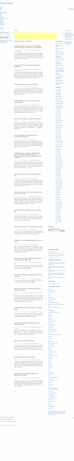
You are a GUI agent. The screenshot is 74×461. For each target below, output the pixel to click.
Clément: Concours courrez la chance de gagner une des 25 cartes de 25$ (28, 192)
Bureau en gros (50, 297)
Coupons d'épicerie (68, 36)
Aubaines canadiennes (36, 69)
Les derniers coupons (3, 41)
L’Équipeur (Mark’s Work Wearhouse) (54, 334)
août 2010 (57, 168)
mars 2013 (57, 117)
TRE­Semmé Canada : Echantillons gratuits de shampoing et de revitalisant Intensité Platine (56, 267)
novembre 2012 (58, 122)
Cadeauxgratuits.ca (51, 394)
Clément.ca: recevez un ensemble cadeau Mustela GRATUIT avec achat (27, 289)
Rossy (49, 370)
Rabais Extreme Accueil (7, 417)
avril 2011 (57, 154)
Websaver (50, 408)
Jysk (49, 332)
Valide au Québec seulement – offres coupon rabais (60, 83)
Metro (49, 348)
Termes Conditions (3, 421)
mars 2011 (57, 156)
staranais (25, 343)
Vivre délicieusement (51, 406)
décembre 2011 (58, 141)
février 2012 (58, 137)
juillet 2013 (57, 110)
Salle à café (2, 25)
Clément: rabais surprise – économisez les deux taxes (28, 226)
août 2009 (57, 189)
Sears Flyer (50, 412)
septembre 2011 (58, 146)
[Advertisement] (35, 32)
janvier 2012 (58, 139)
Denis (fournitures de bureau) (53, 312)
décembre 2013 (58, 101)
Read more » (26, 58)
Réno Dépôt (50, 367)
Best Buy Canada (51, 290)
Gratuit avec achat (59, 68)
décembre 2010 (58, 161)
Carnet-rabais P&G (51, 396)
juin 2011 (57, 151)
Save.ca (49, 403)
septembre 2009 (58, 187)
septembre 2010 (58, 166)
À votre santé (50, 391)
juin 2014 (57, 91)
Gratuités (15, 29)
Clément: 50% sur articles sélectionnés (24, 340)
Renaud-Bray (50, 365)
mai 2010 (57, 173)
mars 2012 (57, 135)
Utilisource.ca (50, 404)
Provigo (49, 360)
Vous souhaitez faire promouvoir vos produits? (56, 255)
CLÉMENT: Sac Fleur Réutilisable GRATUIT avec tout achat (28, 241)
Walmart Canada (51, 384)
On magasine (2, 21)
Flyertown (50, 317)
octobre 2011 (58, 144)
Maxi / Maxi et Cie (51, 346)
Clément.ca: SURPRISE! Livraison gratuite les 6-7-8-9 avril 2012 (28, 275)
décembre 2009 (58, 182)
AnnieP (24, 121)
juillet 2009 (57, 190)
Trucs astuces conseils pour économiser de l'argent (59, 77)
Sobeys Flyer (60, 412)
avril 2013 (57, 115)
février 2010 (58, 178)
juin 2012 (57, 130)
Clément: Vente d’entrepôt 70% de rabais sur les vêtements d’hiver (26, 323)
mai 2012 (57, 132)
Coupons (1, 19)
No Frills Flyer (55, 413)
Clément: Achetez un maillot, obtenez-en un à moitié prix (27, 210)
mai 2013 (57, 113)
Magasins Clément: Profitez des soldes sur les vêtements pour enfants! (26, 374)
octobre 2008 (58, 206)
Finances (1, 22)
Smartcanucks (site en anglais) (53, 283)
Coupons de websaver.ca (69, 33)
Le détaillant (2, 34)
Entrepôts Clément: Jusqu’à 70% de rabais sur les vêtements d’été (27, 101)
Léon (49, 339)
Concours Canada (32, 196)
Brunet (49, 295)
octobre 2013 (58, 105)
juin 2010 (57, 171)
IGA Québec (50, 327)
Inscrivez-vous (71, 8)
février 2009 (58, 199)
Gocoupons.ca (50, 401)
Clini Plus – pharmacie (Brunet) (53, 302)
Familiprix (50, 315)
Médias (13, 425)
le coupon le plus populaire (6, 40)
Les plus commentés (3, 42)
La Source (50, 336)
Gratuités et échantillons (4, 18)
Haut (73, 417)
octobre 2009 (58, 185)
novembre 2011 (58, 142)
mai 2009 (57, 194)
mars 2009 (57, 197)
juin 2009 (57, 192)
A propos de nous (9, 425)
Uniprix (49, 382)
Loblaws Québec (51, 341)
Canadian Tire (50, 300)
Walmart (1, 13)
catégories (2, 30)
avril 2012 (57, 134)
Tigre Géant (50, 379)
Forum (1, 9)
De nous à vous (51, 399)
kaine (49, 277)
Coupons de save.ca (68, 32)
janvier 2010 (58, 180)
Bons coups (2, 17)
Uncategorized (58, 80)
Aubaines (1, 27)
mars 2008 (57, 218)
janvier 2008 (58, 221)
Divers (35, 139)
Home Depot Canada (51, 324)
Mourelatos (50, 353)
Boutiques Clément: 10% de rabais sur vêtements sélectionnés (27, 66)
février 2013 (58, 118)
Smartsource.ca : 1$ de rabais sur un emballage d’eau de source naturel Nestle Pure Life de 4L (57, 274)
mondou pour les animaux (52, 351)
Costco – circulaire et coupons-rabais (54, 307)
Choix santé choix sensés (52, 398)
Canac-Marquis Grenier (52, 299)
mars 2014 (57, 96)
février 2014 (58, 98)
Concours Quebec (39, 196)
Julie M (24, 214)
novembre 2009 (58, 183)
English (63, 33)
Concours (1, 20)
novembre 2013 (58, 103)
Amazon (49, 288)
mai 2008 (57, 214)
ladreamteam (25, 69)
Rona (49, 368)
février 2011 (58, 158)
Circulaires (16, 30)
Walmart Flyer (58, 411)
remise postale (58, 74)
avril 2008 (57, 216)
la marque (8, 34)
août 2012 (57, 127)
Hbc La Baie (50, 322)
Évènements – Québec (59, 65)
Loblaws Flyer (53, 414)
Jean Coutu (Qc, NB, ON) (52, 331)
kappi (23, 196)
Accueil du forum (3, 11)
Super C (49, 375)
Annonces (31, 121)
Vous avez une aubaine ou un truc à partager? (56, 253)
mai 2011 (57, 153)
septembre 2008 (58, 207)
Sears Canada (50, 372)
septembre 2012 (58, 125)
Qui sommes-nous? (51, 251)
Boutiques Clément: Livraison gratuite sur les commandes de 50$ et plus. (25, 136)
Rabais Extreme (6, 3)
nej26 (24, 262)
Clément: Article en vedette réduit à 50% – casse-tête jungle (28, 308)
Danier (49, 308)
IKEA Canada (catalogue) (52, 329)
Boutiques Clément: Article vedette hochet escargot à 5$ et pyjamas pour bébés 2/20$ (28, 259)
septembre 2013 (58, 106)
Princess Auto (50, 358)
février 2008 (58, 219)
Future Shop (50, 319)
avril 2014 (57, 94)
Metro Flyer (60, 413)
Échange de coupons (68, 42)
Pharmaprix (50, 356)
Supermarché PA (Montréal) (53, 377)
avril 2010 (57, 175)
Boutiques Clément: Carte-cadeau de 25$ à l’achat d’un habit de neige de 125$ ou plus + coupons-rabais (28, 46)
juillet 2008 (57, 211)
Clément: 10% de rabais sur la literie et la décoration (27, 118)
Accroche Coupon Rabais (52, 392)
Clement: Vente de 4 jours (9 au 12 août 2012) (26, 84)
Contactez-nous (71, 9)
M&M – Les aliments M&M (52, 343)
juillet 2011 (57, 149)
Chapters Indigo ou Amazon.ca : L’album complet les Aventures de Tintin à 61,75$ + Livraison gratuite (56, 263)
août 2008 (57, 209)
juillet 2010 (57, 170)
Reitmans (50, 363)
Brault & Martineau (51, 292)
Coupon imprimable (59, 59)
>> (18, 390)
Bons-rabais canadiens (18, 51)
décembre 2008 (58, 202)
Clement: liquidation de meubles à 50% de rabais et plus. (27, 175)
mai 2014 (57, 93)
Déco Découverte (51, 310)
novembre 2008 (58, 204)
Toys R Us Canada (51, 380)
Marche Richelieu (51, 344)
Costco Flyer (63, 411)
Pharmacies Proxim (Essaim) (53, 355)
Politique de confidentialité (12, 421)
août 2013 (57, 108)
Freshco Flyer (55, 412)
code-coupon (22, 70)
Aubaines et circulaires (4, 12)
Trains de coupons (68, 43)
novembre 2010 (58, 163)
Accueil (1, 7)
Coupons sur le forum (68, 41)
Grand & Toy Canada (51, 320)
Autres (1, 16)
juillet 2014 (57, 89)
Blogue (1, 8)
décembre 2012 (58, 120)
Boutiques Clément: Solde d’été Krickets (24, 357)
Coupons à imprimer (68, 37)
